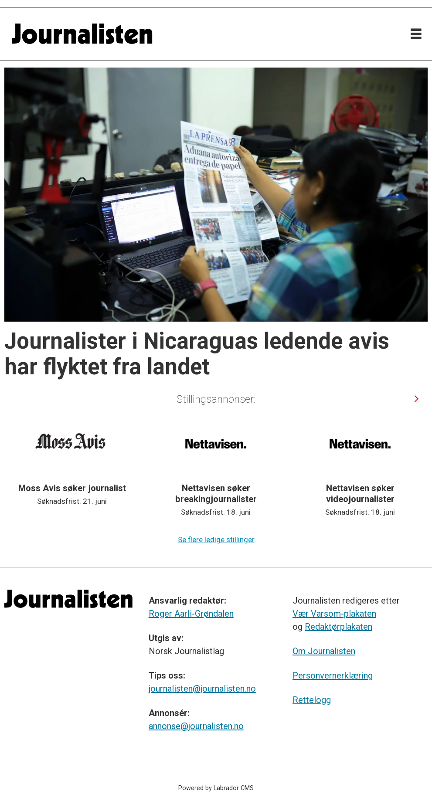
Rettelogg (312, 700)
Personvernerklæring (333, 675)
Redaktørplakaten (338, 626)
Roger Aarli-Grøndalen (191, 613)
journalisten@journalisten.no (202, 688)
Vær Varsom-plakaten (334, 613)
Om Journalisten (324, 651)
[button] (416, 398)
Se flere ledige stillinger (216, 539)
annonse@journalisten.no (196, 726)
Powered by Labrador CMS (216, 788)
